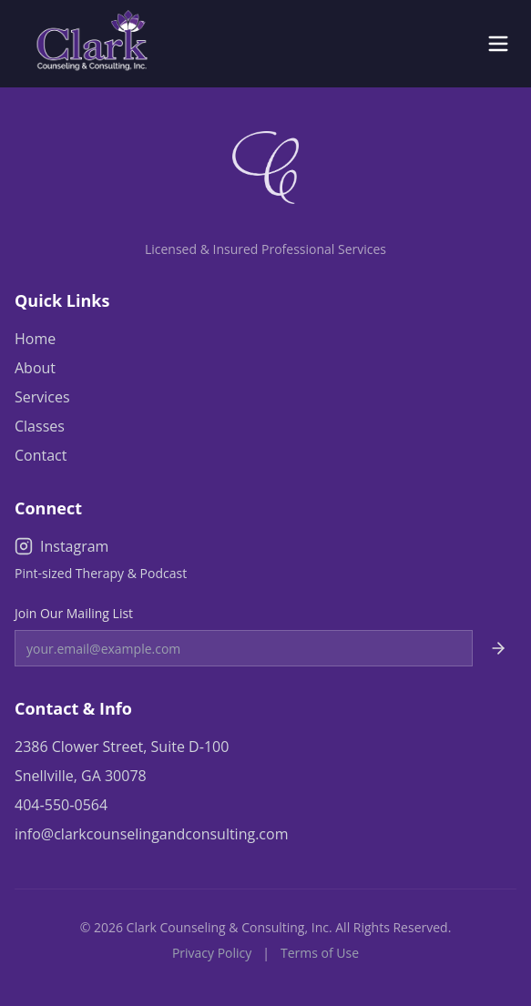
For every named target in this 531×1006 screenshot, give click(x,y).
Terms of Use (320, 952)
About (35, 368)
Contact (40, 455)
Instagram (61, 546)
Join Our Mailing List (74, 613)
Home (35, 339)
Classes (40, 426)
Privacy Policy (211, 952)
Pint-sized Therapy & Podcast (101, 573)
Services (42, 397)
